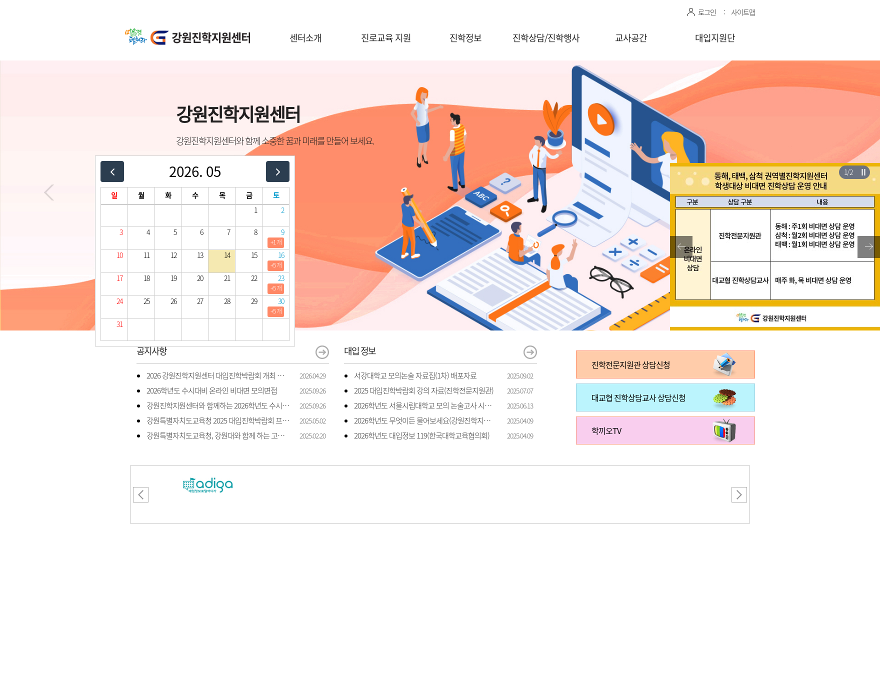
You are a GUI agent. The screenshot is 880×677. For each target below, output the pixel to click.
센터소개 (306, 37)
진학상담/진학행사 (546, 37)
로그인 (707, 12)
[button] (49, 192)
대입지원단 (715, 37)
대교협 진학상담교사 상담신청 (639, 398)
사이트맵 (743, 12)
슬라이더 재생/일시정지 (863, 172)
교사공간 (631, 37)
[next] (278, 171)
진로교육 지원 (386, 37)
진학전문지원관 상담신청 (631, 364)
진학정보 (466, 37)
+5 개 (276, 265)
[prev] (112, 171)
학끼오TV (606, 430)
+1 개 (276, 242)
